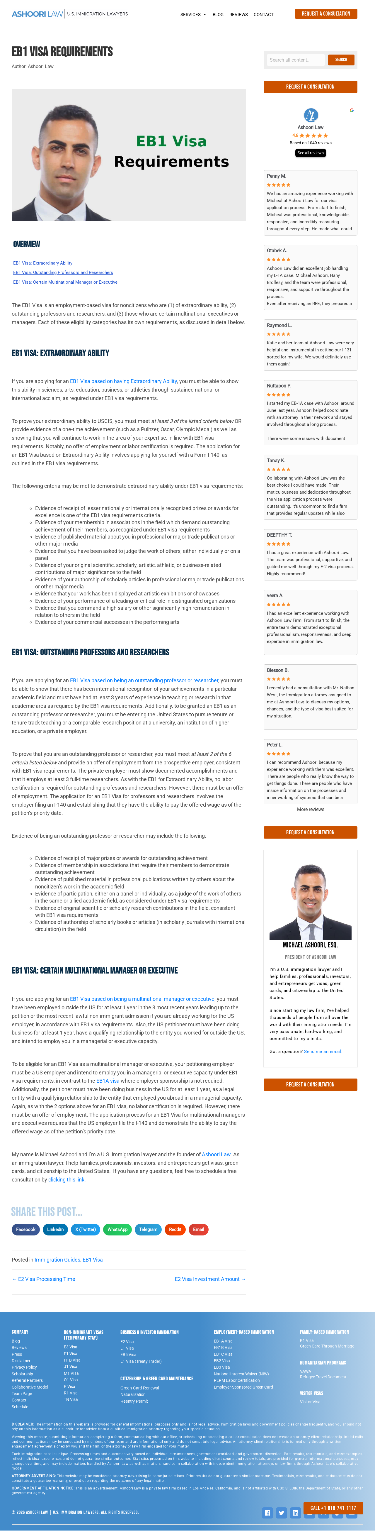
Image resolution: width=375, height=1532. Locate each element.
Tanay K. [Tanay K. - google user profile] (276, 460)
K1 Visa (307, 1342)
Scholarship (22, 1375)
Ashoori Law (216, 1156)
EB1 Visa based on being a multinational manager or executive (142, 1001)
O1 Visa (71, 1381)
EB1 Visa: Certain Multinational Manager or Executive (74, 283)
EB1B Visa (223, 1349)
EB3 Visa (222, 1369)
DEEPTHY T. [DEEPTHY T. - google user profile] (279, 535)
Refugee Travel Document (323, 1378)
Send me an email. (323, 1051)
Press (17, 1355)
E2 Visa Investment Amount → (210, 1280)
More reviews (310, 809)
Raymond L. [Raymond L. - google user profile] (279, 325)
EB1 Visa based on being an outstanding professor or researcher (144, 682)
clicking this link (65, 1181)
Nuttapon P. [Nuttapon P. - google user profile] (279, 386)
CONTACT (264, 14)
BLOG (218, 14)
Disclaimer (21, 1362)
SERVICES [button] (193, 13)
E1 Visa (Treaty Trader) (141, 1362)
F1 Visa (70, 1355)
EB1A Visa (223, 1342)
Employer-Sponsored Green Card (243, 1388)
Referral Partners (27, 1382)
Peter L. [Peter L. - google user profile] (274, 745)
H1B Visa (72, 1361)
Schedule (20, 1408)
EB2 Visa (222, 1362)
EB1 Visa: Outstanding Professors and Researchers (72, 273)
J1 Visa (70, 1368)
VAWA (305, 1372)
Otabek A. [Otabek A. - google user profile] (277, 250)
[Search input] (296, 60)
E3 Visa (70, 1348)
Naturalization (133, 1396)
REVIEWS (238, 14)
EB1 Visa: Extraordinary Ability (47, 263)
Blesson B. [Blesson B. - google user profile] (278, 670)
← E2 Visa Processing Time (43, 1280)
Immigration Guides (57, 1261)
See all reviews (311, 152)
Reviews (19, 1349)
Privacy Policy (24, 1369)
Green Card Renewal (139, 1389)
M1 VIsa (71, 1374)
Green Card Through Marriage (327, 1347)
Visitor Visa (310, 1403)
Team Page (22, 1395)
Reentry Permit (134, 1402)
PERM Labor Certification (237, 1382)
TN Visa (71, 1401)
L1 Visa (127, 1349)
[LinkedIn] (295, 1514)
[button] (341, 60)
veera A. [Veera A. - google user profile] (275, 595)
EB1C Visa (223, 1355)
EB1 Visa (93, 1261)
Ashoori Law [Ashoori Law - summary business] (310, 127)
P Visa (69, 1388)
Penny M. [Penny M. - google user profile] (276, 176)
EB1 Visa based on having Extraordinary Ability (123, 383)
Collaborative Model (30, 1388)
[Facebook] (267, 1514)
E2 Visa (127, 1343)
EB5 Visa (128, 1356)
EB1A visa (108, 1082)
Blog (16, 1342)
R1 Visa (71, 1394)
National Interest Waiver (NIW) (241, 1375)
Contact (19, 1401)
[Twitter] (281, 1514)
